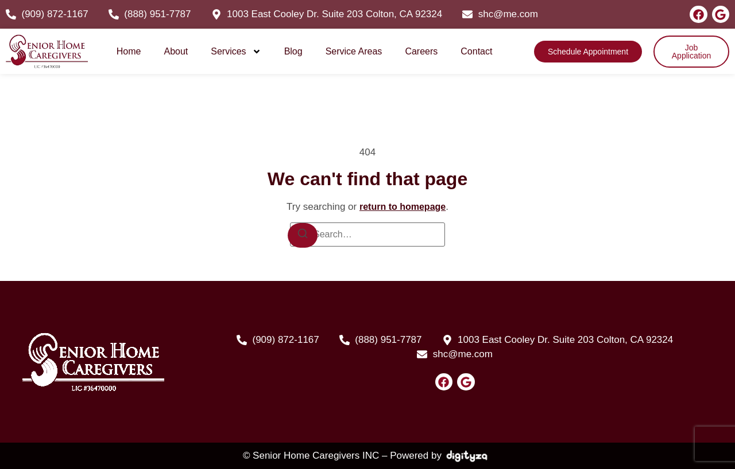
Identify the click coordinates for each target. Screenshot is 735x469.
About (176, 51)
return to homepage (402, 207)
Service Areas (354, 51)
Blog (293, 51)
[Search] (303, 235)
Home (129, 51)
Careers (421, 51)
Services (236, 51)
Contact (476, 51)
